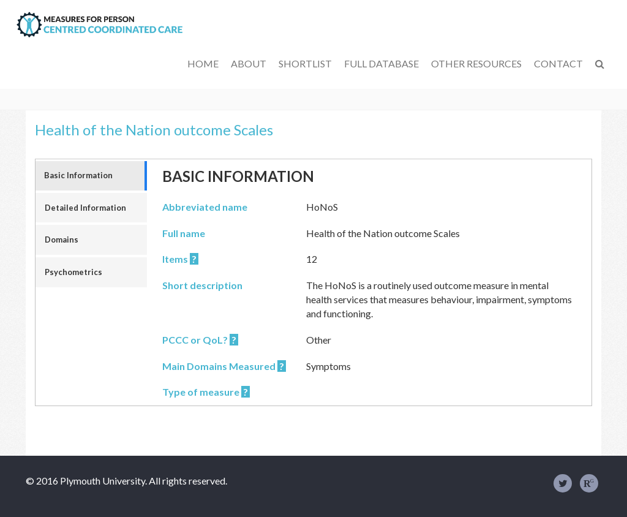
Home (203, 63)
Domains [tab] (61, 239)
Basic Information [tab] (78, 175)
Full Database (381, 63)
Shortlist (305, 63)
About (248, 63)
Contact (558, 63)
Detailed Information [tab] (85, 208)
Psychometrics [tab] (73, 272)
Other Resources (476, 63)
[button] (599, 64)
